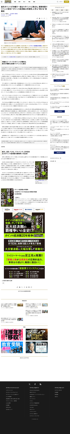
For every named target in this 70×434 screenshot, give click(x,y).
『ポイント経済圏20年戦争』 (36, 45)
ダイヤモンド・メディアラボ (34, 415)
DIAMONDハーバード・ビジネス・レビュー (37, 394)
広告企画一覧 (53, 161)
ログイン (61, 2)
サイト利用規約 (9, 396)
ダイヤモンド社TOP (58, 390)
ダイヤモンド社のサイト (34, 387)
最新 (53, 10)
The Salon (32, 407)
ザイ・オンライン (32, 398)
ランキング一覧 (59, 80)
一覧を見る (59, 111)
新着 (15, 2)
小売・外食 (3, 15)
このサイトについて (9, 390)
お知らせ (56, 396)
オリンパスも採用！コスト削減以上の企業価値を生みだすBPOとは (59, 90)
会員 (67, 10)
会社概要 (56, 392)
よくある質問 (8, 403)
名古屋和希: (14, 13)
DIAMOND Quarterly (34, 405)
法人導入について (9, 409)
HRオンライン (32, 409)
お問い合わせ (8, 407)
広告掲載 (7, 405)
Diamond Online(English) (34, 390)
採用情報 (56, 394)
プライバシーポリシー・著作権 (11, 400)
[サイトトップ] (6, 2)
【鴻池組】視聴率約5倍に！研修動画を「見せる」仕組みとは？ (59, 98)
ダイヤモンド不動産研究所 (34, 403)
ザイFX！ (31, 400)
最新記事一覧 (60, 152)
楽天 (3, 283)
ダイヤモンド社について (59, 387)
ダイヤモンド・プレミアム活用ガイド (12, 394)
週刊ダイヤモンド (33, 392)
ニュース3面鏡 (8, 15)
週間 (62, 10)
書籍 (34, 2)
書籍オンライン (32, 396)
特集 (29, 2)
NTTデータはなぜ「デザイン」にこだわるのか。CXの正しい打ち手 (59, 103)
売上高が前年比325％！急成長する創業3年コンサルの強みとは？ (59, 94)
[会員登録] (66, 2)
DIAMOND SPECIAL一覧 (55, 158)
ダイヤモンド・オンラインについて (12, 387)
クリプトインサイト (33, 411)
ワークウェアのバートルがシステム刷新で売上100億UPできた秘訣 (59, 107)
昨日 (57, 10)
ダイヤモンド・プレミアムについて (12, 392)
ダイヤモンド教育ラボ (33, 413)
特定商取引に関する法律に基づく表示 (13, 398)
